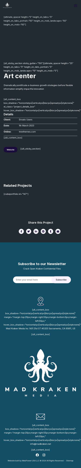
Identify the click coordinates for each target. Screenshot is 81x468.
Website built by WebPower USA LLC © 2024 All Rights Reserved (36, 461)
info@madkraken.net (40, 444)
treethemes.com (27, 131)
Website (10, 149)
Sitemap (69, 461)
